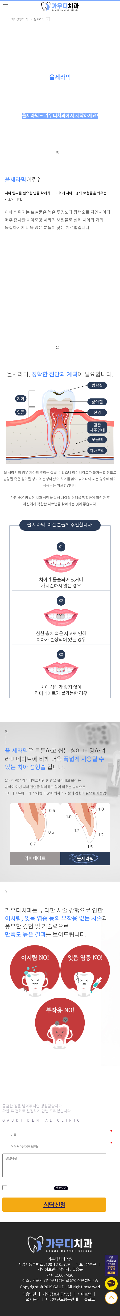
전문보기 (61, 1188)
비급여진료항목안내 (62, 1300)
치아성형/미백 (19, 19)
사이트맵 (84, 1294)
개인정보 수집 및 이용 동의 (30, 1188)
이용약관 (29, 1294)
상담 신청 (54, 1204)
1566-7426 (64, 1275)
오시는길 (32, 1300)
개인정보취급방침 (57, 1294)
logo (60, 6)
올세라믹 (42, 19)
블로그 (89, 1300)
